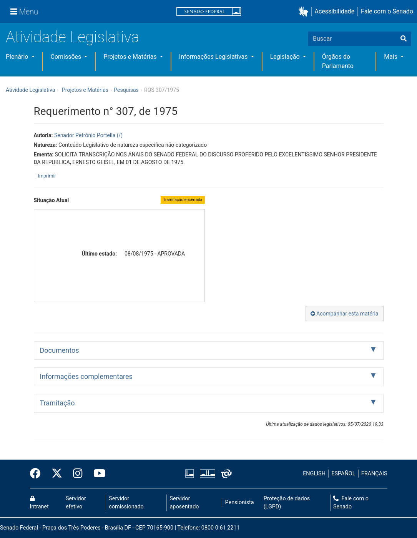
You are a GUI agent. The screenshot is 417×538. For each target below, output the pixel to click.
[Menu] (24, 11)
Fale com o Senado (387, 11)
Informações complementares (86, 376)
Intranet (39, 503)
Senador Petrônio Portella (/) (88, 135)
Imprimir (47, 176)
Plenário (18, 56)
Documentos (59, 350)
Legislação (285, 56)
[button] (305, 12)
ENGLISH (314, 473)
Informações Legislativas (214, 56)
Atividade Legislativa (72, 37)
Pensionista (239, 502)
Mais (391, 56)
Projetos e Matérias (130, 56)
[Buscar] (403, 39)
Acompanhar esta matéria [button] (345, 314)
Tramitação (57, 403)
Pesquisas (126, 90)
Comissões (67, 56)
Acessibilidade (335, 11)
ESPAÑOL (343, 473)
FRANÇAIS (374, 473)
